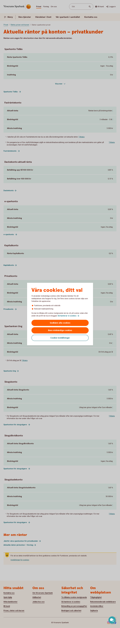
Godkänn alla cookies (60, 323)
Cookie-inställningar (60, 338)
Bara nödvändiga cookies (60, 330)
